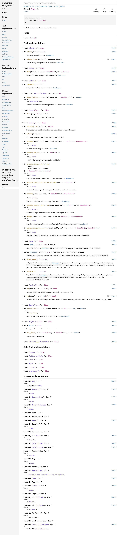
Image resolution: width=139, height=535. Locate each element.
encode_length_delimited (38, 164)
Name (31, 241)
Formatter (49, 72)
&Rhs (45, 296)
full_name (31, 259)
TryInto (39, 505)
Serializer (33, 313)
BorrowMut (37, 397)
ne (28, 296)
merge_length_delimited (37, 228)
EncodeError (81, 141)
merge (29, 216)
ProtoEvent (37, 470)
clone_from (32, 59)
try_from (31, 333)
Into (37, 435)
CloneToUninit (39, 405)
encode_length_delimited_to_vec (41, 182)
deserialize (32, 97)
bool (55, 289)
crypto (50, 6)
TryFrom (32, 322)
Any (33, 381)
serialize (31, 309)
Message (32, 123)
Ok (74, 309)
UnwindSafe (34, 371)
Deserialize (40, 93)
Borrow (35, 389)
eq (28, 289)
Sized (34, 145)
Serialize (34, 305)
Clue (42, 48)
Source (26, 12)
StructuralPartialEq (39, 342)
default (30, 84)
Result (66, 72)
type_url (31, 271)
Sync (31, 363)
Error (78, 97)
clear (29, 134)
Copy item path (37, 9)
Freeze (32, 352)
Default (32, 81)
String (44, 259)
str (45, 245)
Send (31, 360)
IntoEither (37, 443)
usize (50, 126)
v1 (64, 6)
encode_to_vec (33, 152)
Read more (50, 55)
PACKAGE (33, 252)
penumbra (43, 6)
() (73, 141)
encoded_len (32, 126)
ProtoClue (46, 333)
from (29, 114)
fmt (28, 72)
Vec (40, 20)
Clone (31, 48)
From (31, 110)
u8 (44, 20)
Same (34, 478)
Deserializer (34, 101)
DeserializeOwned (57, 475)
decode (30, 194)
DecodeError (69, 194)
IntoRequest (38, 447)
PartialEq (34, 285)
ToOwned (36, 486)
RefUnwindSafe (36, 356)
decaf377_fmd (58, 6)
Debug (31, 68)
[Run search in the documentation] (70, 3)
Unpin (31, 367)
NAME (32, 245)
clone (29, 52)
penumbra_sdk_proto (31, 6)
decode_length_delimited (38, 205)
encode (30, 141)
